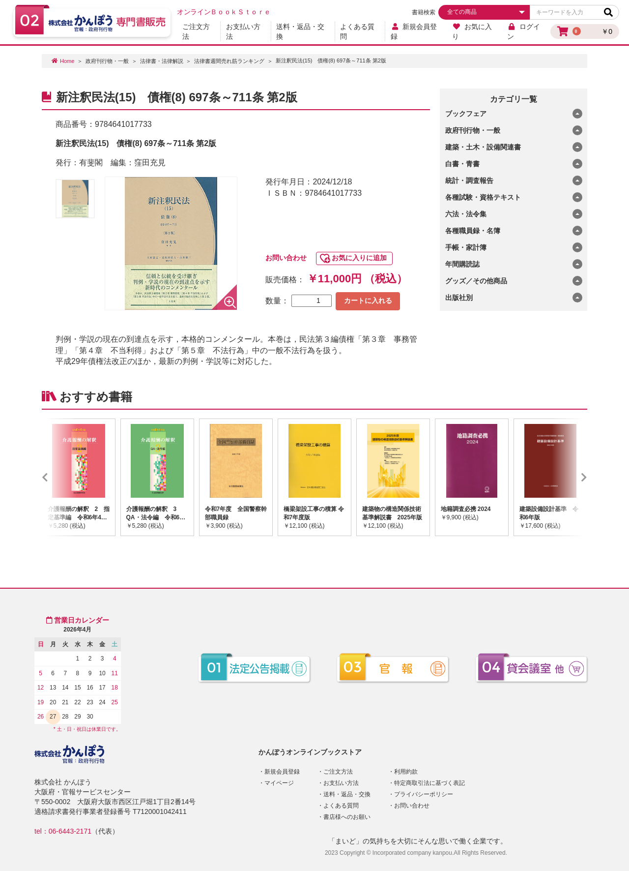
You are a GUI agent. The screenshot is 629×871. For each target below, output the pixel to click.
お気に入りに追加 (359, 258)
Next (569, 477)
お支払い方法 (243, 31)
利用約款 (406, 771)
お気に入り (472, 31)
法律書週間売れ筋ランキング (229, 61)
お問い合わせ (286, 258)
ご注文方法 (196, 31)
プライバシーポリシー (423, 794)
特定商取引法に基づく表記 (429, 783)
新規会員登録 (414, 31)
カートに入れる (368, 300)
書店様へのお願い (347, 816)
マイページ (279, 783)
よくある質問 (357, 31)
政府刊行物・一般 (107, 61)
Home (67, 61)
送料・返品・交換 (300, 31)
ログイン (523, 31)
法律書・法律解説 (161, 61)
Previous (59, 477)
